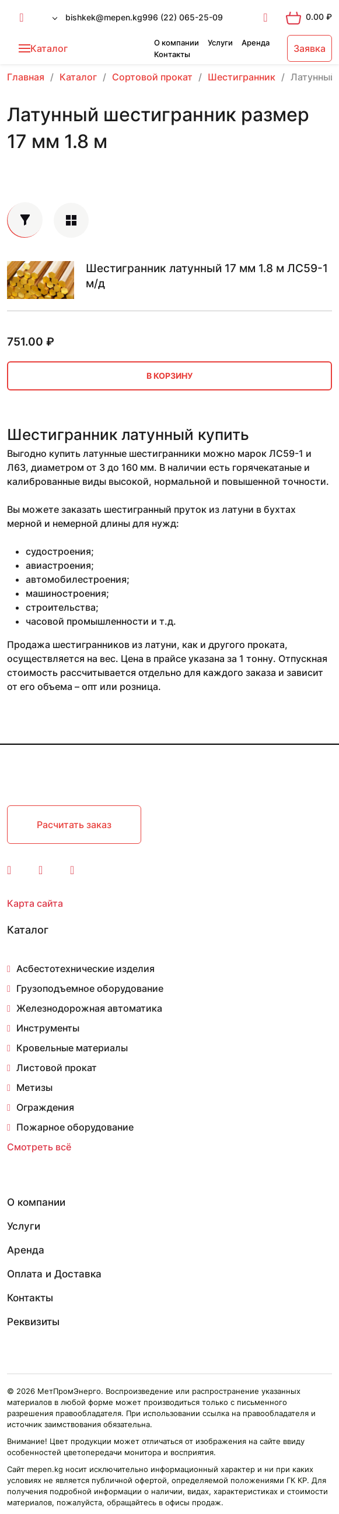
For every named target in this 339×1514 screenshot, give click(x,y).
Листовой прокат (56, 1067)
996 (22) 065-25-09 (182, 17)
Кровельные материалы (72, 1048)
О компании (176, 42)
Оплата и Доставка (54, 1274)
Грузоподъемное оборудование (89, 988)
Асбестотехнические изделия (85, 968)
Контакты (172, 54)
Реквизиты (33, 1322)
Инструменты (47, 1028)
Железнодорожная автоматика (89, 1008)
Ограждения (45, 1107)
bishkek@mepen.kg (103, 17)
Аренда (256, 42)
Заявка (309, 48)
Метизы (34, 1087)
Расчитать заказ (74, 824)
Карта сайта (35, 903)
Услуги (220, 42)
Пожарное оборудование (75, 1127)
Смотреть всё (39, 1147)
